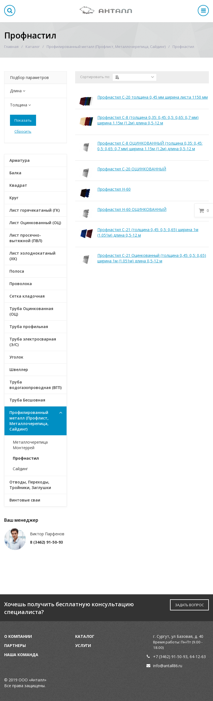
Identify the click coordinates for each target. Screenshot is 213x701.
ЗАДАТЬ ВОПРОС (189, 604)
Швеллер (18, 369)
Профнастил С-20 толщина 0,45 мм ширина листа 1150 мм (152, 97)
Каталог (33, 46)
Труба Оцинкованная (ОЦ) (31, 311)
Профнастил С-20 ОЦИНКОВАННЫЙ (131, 169)
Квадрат (18, 185)
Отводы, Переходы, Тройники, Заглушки (30, 484)
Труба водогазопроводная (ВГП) (35, 384)
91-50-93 (179, 656)
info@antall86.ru (167, 665)
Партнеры (15, 645)
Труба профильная (28, 326)
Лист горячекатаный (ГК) (34, 210)
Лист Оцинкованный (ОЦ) (35, 222)
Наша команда (21, 654)
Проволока (20, 283)
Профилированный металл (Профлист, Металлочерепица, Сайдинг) (106, 46)
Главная (11, 46)
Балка (15, 172)
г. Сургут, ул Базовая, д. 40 (178, 636)
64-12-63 (198, 656)
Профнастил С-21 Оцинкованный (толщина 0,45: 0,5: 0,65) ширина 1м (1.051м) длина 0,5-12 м (151, 258)
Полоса (16, 271)
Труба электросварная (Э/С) (32, 341)
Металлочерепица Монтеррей (30, 444)
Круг (13, 197)
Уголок (16, 357)
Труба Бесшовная (27, 400)
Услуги (83, 645)
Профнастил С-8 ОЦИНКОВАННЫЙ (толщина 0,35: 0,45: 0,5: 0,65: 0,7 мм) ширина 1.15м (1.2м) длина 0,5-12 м (149, 145)
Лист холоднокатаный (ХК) (32, 255)
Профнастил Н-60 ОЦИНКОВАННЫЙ (131, 209)
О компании (18, 636)
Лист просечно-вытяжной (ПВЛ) (25, 237)
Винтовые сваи (24, 500)
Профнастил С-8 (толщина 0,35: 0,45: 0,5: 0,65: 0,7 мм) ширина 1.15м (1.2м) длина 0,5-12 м (148, 120)
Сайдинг (20, 468)
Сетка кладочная (27, 296)
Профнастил (26, 458)
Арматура (19, 160)
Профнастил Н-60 (114, 189)
